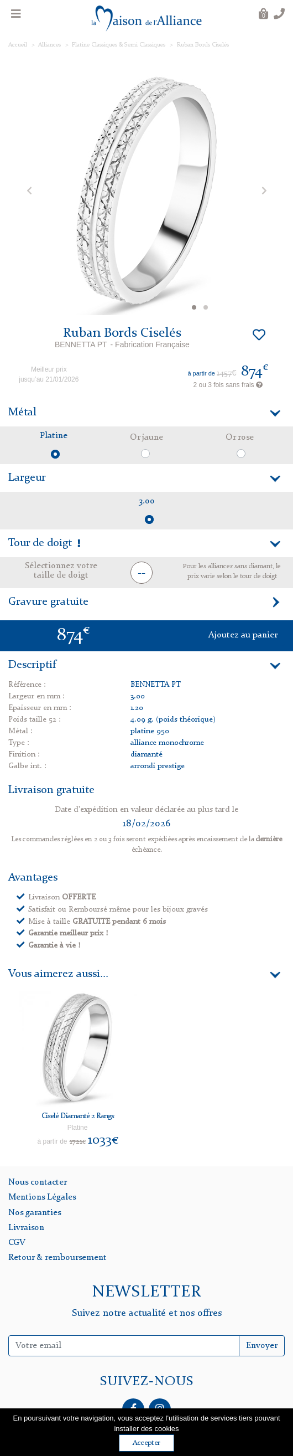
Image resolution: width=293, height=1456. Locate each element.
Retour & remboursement (57, 1257)
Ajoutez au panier (243, 635)
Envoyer (262, 1345)
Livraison (26, 1227)
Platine (53, 435)
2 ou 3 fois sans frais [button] (228, 385)
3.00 (147, 501)
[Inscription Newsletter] (123, 1345)
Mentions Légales (42, 1197)
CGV (16, 1242)
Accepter (146, 1443)
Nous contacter (37, 1182)
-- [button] (141, 573)
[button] (29, 190)
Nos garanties (34, 1212)
